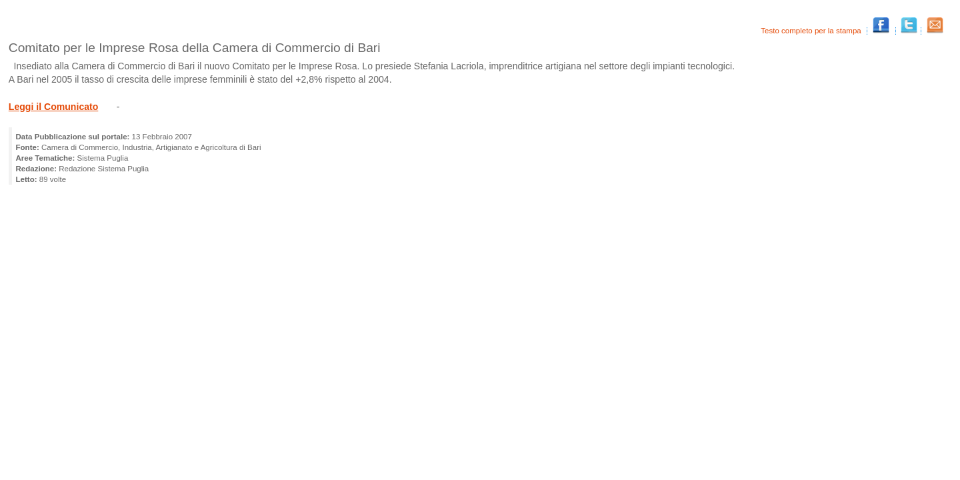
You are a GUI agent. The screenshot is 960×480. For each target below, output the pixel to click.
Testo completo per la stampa (812, 31)
